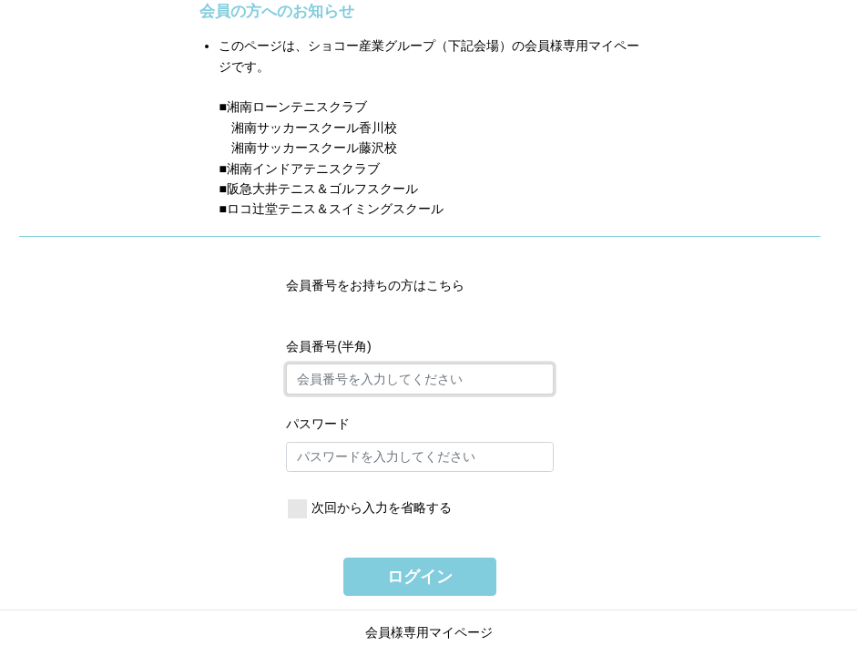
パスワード (318, 423)
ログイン (420, 577)
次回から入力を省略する (381, 507)
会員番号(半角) (328, 346)
